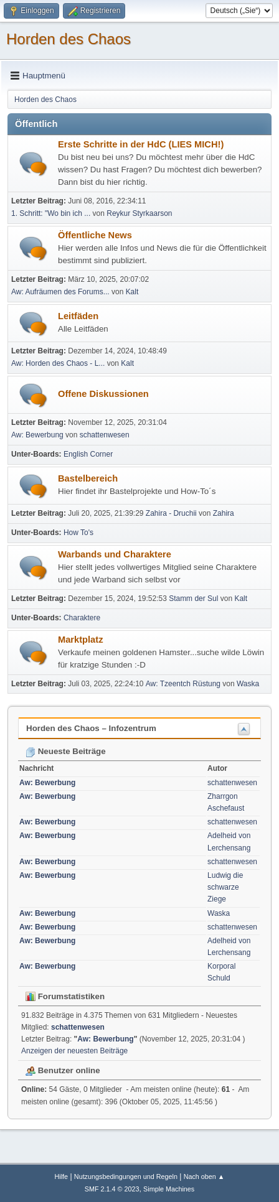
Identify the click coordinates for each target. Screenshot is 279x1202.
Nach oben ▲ (204, 1176)
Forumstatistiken (65, 996)
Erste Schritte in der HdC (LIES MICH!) (141, 144)
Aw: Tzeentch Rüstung (183, 683)
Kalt (132, 291)
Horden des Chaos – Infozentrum (91, 728)
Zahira (223, 513)
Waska (248, 683)
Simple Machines (168, 1189)
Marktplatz (80, 640)
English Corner (88, 454)
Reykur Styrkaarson (139, 213)
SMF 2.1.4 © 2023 (112, 1189)
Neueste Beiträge (66, 751)
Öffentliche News (95, 235)
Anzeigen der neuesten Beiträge (74, 1050)
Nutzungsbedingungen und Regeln (125, 1176)
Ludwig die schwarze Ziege (225, 887)
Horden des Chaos (68, 38)
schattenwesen (105, 435)
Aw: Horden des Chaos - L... (58, 363)
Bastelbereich (88, 478)
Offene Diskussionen (103, 394)
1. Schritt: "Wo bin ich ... (50, 213)
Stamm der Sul (193, 598)
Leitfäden (78, 316)
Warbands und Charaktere (114, 554)
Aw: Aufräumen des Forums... (60, 291)
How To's (78, 532)
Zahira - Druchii (172, 513)
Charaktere (82, 617)
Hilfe (61, 1176)
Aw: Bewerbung (37, 435)
